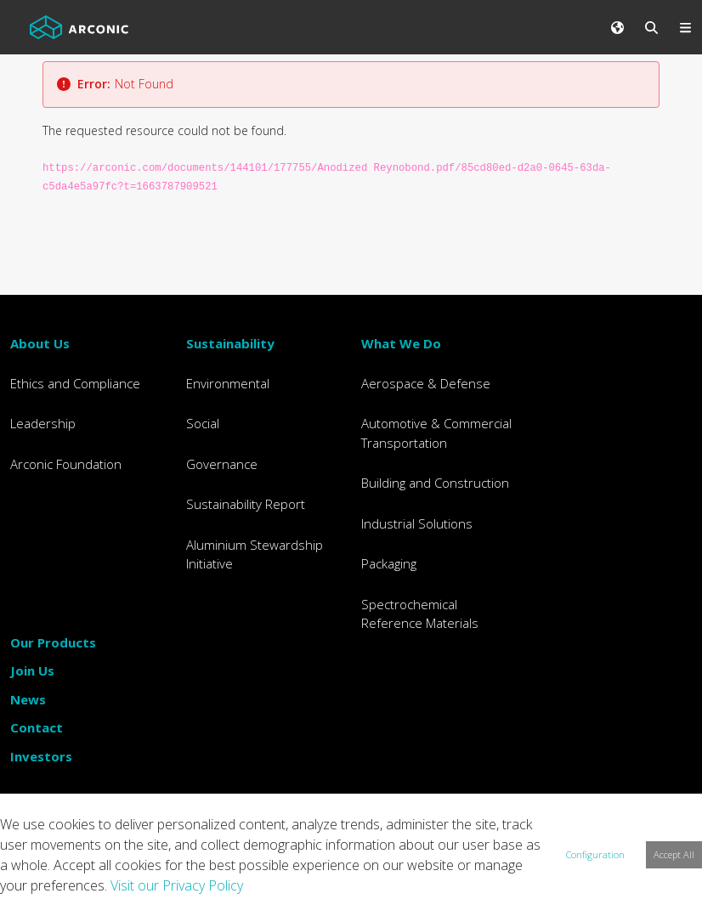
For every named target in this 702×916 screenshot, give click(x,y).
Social (202, 423)
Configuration (595, 854)
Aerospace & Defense (425, 383)
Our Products (53, 642)
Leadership (43, 423)
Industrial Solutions (417, 523)
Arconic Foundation (66, 463)
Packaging (388, 563)
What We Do (401, 343)
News (28, 699)
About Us (40, 343)
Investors (41, 756)
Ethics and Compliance (75, 383)
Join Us (32, 670)
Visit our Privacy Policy (176, 885)
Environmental (227, 383)
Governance (222, 463)
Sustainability (230, 343)
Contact (36, 727)
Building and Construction (435, 482)
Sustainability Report (245, 503)
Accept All (674, 854)
